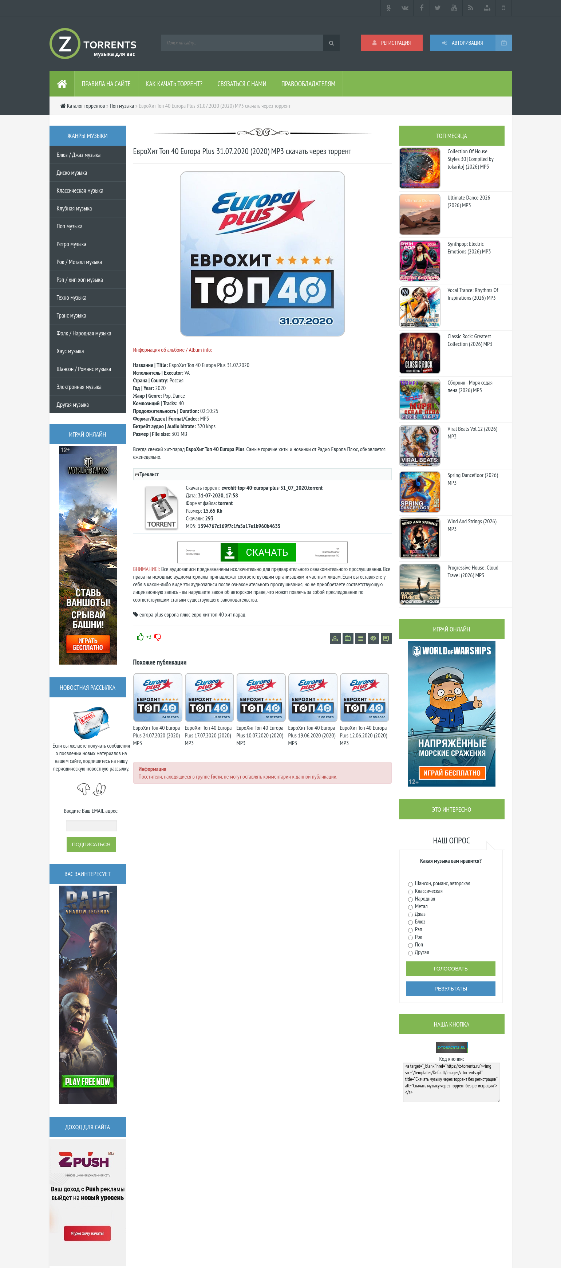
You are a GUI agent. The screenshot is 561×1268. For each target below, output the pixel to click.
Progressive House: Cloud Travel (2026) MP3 (473, 571)
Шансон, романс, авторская (442, 883)
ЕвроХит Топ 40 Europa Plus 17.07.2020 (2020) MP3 (208, 735)
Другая (421, 952)
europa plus (151, 614)
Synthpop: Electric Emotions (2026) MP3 (469, 247)
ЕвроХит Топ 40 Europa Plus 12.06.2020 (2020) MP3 (363, 735)
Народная (424, 898)
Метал (421, 906)
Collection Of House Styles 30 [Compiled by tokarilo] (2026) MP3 (471, 158)
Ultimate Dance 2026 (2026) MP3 (469, 201)
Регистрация (391, 42)
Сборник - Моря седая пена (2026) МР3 (470, 386)
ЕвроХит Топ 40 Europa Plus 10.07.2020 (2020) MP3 (260, 735)
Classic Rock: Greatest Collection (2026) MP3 (470, 339)
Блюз (420, 921)
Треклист (148, 474)
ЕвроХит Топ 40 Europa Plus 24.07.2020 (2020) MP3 (156, 735)
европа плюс (177, 614)
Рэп (418, 929)
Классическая (428, 890)
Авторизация (462, 42)
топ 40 (217, 614)
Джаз (420, 913)
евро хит (200, 614)
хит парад (235, 614)
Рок (418, 936)
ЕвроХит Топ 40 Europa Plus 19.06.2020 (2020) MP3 (312, 735)
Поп (418, 944)
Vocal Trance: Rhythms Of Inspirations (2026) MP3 (473, 293)
